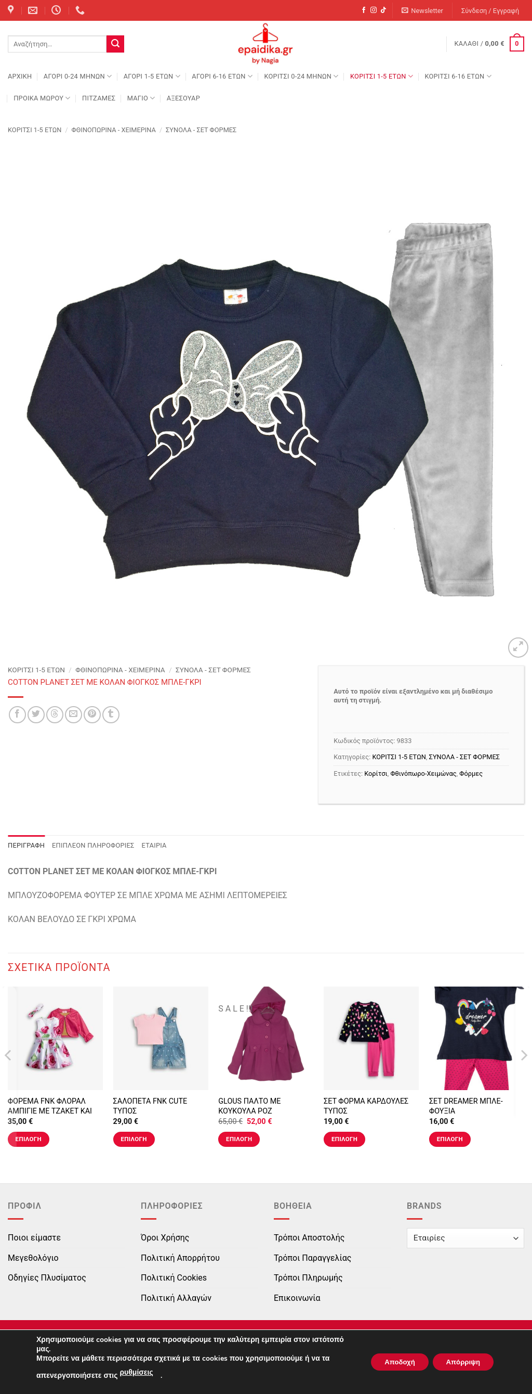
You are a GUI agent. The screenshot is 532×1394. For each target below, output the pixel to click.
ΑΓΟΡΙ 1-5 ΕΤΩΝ (152, 76)
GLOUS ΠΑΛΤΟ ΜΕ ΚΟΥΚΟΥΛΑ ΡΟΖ (249, 1106)
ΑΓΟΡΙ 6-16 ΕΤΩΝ (222, 76)
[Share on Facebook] (17, 714)
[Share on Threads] (54, 714)
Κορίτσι (375, 773)
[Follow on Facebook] (364, 10)
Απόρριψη (460, 1362)
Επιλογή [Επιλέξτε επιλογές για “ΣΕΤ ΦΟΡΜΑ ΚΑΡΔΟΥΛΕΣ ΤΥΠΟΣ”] (344, 1139)
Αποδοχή (390, 1362)
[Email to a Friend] (73, 714)
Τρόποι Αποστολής (309, 1238)
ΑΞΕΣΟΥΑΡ (183, 98)
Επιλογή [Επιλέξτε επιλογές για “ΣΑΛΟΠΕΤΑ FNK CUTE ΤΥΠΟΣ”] (134, 1139)
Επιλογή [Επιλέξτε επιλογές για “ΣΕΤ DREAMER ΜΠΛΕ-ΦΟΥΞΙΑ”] (450, 1139)
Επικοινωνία (297, 1298)
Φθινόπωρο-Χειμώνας (423, 773)
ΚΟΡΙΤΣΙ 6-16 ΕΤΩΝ (457, 76)
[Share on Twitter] (36, 714)
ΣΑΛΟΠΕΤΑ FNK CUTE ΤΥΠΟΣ (150, 1106)
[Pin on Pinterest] (92, 714)
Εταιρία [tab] (154, 845)
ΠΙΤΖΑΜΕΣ (98, 98)
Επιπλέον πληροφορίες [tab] (93, 845)
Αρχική (20, 76)
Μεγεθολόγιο (33, 1258)
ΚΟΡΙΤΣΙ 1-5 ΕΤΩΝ (381, 76)
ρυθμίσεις (136, 1372)
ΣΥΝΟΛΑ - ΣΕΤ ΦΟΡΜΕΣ (201, 130)
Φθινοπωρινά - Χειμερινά (114, 130)
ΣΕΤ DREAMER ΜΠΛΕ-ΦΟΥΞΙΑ (466, 1106)
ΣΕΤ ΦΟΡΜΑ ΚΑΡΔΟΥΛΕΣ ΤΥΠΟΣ (366, 1106)
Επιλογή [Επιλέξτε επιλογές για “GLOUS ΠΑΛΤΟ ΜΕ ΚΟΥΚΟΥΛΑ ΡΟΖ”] (239, 1139)
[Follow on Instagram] (373, 10)
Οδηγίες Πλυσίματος (47, 1278)
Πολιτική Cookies (174, 1278)
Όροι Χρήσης (165, 1238)
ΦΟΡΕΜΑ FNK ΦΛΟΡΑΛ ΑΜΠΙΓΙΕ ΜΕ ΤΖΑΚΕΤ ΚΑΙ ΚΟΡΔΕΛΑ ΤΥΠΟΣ (50, 1111)
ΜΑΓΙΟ (141, 98)
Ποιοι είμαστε (34, 1238)
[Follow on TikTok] (383, 10)
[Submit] (115, 44)
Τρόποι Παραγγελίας (312, 1258)
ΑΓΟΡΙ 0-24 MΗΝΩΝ (78, 76)
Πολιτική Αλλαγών (176, 1298)
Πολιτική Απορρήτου (180, 1258)
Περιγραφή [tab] (26, 845)
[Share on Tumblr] (110, 714)
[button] (422, 11)
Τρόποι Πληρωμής (308, 1278)
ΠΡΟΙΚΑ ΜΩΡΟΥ (42, 98)
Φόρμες (471, 773)
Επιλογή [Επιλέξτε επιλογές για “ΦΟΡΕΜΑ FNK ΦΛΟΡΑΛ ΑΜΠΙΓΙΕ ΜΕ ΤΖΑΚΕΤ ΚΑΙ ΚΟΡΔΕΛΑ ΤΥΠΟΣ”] (29, 1139)
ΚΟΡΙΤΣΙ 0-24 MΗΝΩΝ (301, 76)
